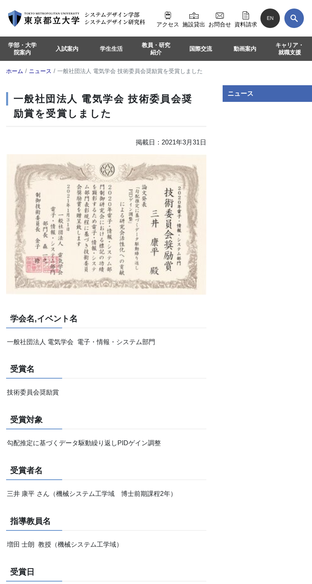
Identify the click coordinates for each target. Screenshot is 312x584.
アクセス (167, 18)
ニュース (241, 93)
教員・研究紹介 (156, 49)
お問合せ (219, 18)
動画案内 (245, 48)
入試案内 (67, 48)
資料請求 (245, 18)
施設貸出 (193, 18)
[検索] (294, 18)
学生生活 (111, 48)
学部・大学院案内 (22, 49)
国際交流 (200, 48)
